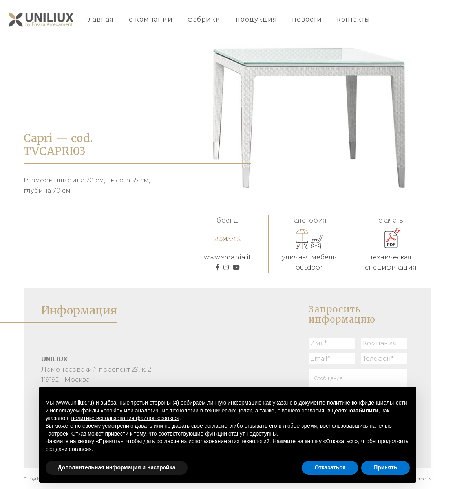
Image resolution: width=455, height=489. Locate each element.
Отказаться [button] (329, 467)
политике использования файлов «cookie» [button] (125, 418)
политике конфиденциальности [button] (367, 403)
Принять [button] (385, 467)
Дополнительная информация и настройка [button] (116, 467)
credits (424, 479)
